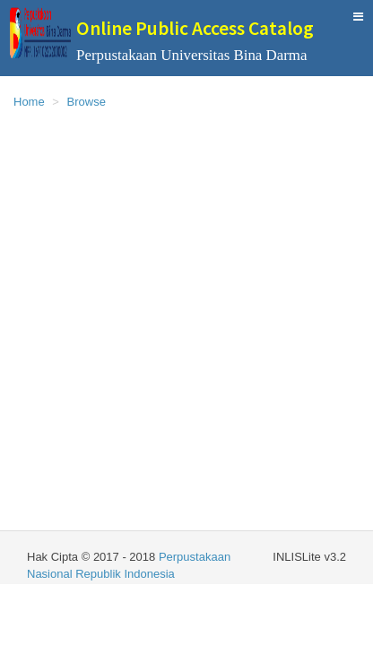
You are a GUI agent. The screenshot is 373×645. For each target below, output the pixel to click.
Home (29, 101)
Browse (86, 101)
